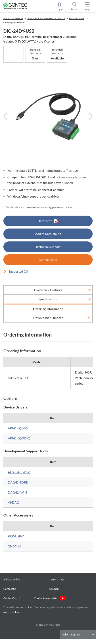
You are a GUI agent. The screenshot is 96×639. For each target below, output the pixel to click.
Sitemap (54, 588)
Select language (71, 634)
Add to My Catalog (48, 234)
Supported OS (18, 271)
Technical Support (48, 247)
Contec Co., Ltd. (13, 598)
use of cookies (11, 612)
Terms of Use (56, 579)
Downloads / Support (48, 318)
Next (89, 116)
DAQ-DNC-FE (18, 482)
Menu (87, 9)
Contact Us (9, 588)
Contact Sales (48, 259)
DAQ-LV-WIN (17, 492)
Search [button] (76, 6)
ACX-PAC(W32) (19, 472)
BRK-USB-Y (16, 536)
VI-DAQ (13, 502)
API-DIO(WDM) (19, 438)
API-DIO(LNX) (18, 428)
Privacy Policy (11, 579)
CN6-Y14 (14, 546)
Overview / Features (48, 290)
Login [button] (61, 6)
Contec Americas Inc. (50, 598)
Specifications (48, 299)
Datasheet (48, 221)
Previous (6, 116)
